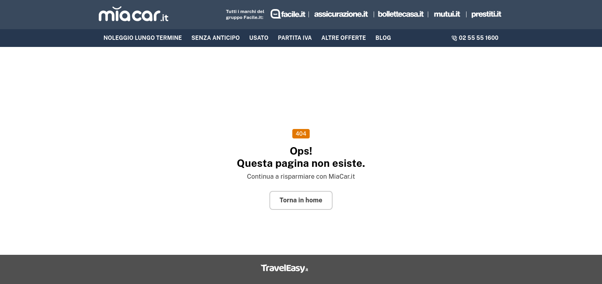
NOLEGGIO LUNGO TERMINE (142, 38)
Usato (259, 38)
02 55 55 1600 (475, 38)
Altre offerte (344, 38)
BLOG (383, 38)
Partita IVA (295, 38)
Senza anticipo (216, 38)
